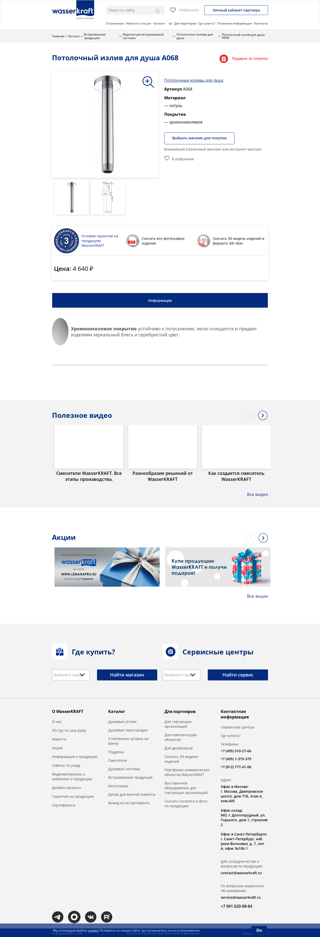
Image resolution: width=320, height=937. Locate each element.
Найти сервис (238, 674)
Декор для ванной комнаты (132, 793)
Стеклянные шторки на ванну (128, 740)
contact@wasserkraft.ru (241, 872)
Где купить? (206, 23)
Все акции (257, 595)
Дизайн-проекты (66, 786)
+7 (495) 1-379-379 (236, 758)
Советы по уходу (66, 764)
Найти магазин (127, 674)
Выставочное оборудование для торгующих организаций (186, 787)
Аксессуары (118, 785)
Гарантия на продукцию (73, 795)
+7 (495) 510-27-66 (236, 750)
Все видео (257, 494)
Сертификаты (64, 804)
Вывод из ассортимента (129, 802)
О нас (57, 720)
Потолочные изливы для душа (193, 79)
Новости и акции (138, 23)
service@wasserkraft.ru (241, 896)
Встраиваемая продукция (130, 776)
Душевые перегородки (128, 729)
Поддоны (116, 751)
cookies (93, 930)
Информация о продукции (75, 755)
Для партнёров (185, 23)
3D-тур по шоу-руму (69, 729)
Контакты (261, 23)
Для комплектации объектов (180, 736)
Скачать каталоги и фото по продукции (185, 802)
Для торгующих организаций (178, 723)
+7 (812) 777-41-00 (236, 766)
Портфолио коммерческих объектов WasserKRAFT (187, 771)
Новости (59, 738)
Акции (57, 747)
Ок (259, 930)
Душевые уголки (122, 720)
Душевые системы (124, 768)
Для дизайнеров (178, 747)
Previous (250, 414)
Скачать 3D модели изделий (181, 758)
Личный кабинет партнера (236, 10)
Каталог (163, 23)
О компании (115, 23)
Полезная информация (234, 23)
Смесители (117, 759)
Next (263, 414)
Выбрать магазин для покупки (201, 137)
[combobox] (71, 674)
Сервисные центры (237, 726)
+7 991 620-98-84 (236, 905)
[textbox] (69, 674)
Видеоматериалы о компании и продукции (72, 775)
